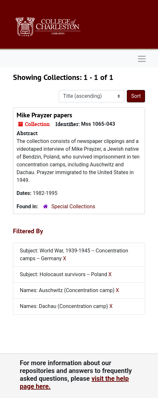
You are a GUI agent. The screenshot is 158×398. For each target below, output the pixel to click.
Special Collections (73, 206)
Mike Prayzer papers (44, 115)
